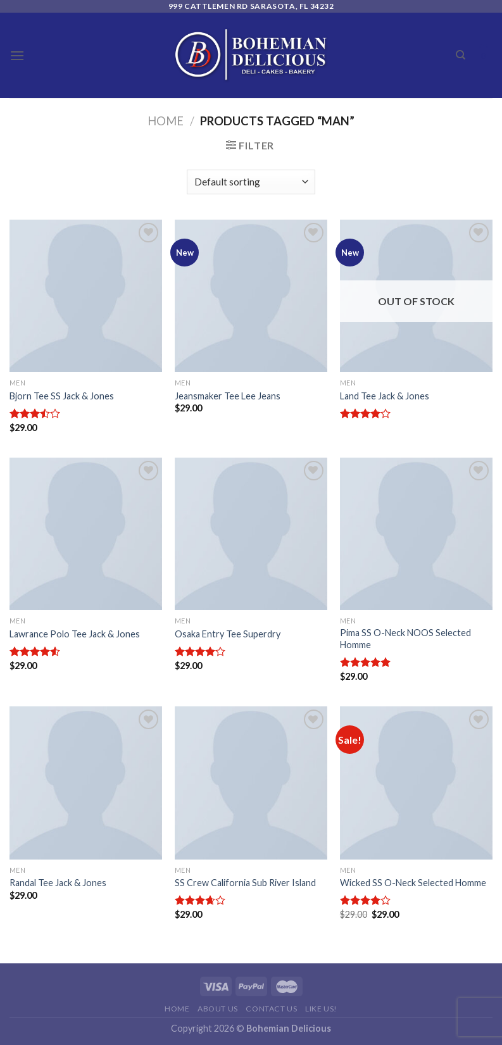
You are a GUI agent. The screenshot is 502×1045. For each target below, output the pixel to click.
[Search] (460, 55)
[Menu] (17, 55)
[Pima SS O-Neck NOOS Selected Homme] (416, 534)
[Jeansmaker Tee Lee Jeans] (251, 296)
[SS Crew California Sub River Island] (251, 782)
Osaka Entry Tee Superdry (227, 634)
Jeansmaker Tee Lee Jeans (227, 396)
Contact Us (271, 1008)
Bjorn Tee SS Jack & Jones (61, 396)
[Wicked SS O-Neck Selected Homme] (416, 782)
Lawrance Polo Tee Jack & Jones (74, 634)
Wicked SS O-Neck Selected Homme (413, 882)
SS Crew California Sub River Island (245, 882)
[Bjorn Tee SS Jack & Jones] (85, 296)
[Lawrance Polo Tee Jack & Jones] (85, 534)
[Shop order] (251, 182)
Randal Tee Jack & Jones (57, 882)
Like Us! (321, 1008)
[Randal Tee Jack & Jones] (85, 782)
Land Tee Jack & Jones (384, 396)
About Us (218, 1008)
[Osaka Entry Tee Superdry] (251, 534)
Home (165, 121)
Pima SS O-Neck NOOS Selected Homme (405, 638)
